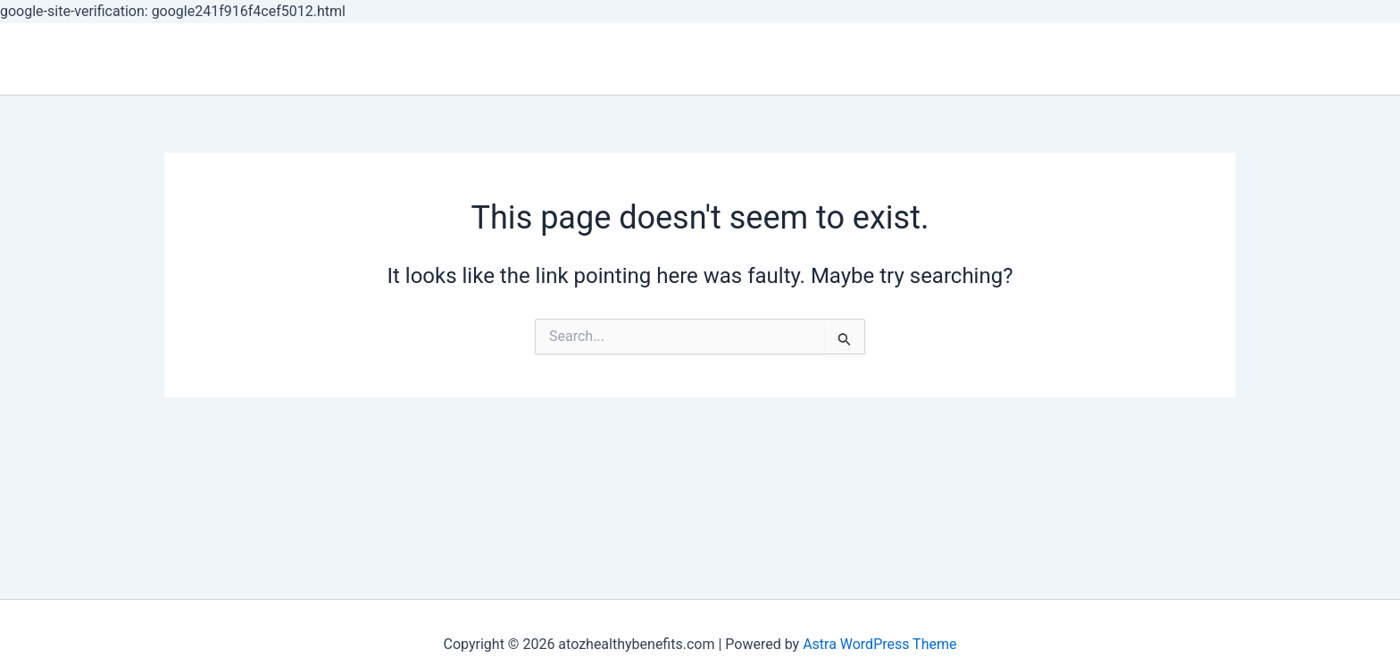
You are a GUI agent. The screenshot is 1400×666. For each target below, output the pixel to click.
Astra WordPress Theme (879, 644)
